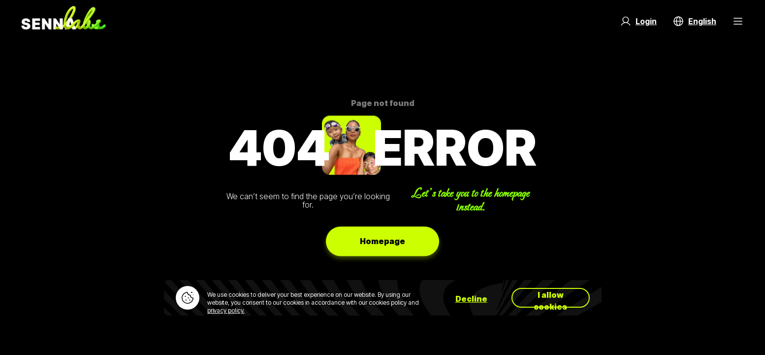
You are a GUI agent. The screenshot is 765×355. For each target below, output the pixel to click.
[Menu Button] (738, 21)
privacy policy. (226, 310)
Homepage (382, 241)
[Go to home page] (63, 21)
